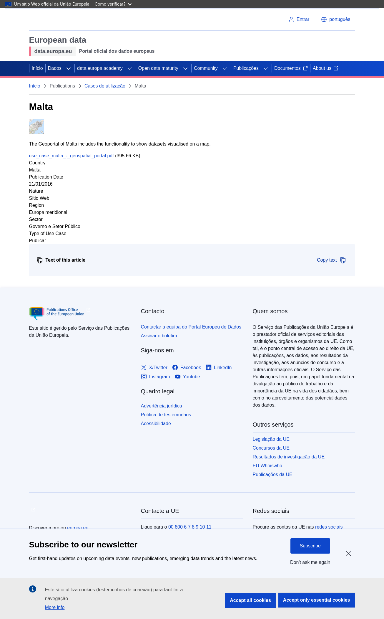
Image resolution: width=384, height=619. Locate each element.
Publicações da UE (272, 474)
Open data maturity (158, 68)
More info (55, 607)
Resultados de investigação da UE (289, 456)
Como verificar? (113, 3)
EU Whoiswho (267, 465)
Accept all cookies (250, 600)
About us (325, 68)
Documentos (291, 68)
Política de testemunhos (166, 414)
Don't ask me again (310, 562)
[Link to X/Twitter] (154, 367)
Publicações (246, 68)
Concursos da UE (271, 447)
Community (206, 68)
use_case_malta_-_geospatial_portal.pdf (71, 155)
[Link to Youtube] (187, 376)
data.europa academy (100, 68)
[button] (335, 19)
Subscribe (310, 545)
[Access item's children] (68, 68)
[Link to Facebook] (186, 367)
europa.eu (77, 527)
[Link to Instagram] (155, 376)
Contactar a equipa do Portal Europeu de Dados (191, 326)
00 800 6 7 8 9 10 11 (190, 526)
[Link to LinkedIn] (219, 367)
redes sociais (329, 526)
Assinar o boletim (159, 335)
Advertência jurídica (161, 405)
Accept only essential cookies (316, 600)
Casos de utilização (104, 85)
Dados (54, 68)
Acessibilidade (156, 423)
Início (37, 68)
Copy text (331, 260)
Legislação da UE (271, 439)
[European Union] (51, 19)
